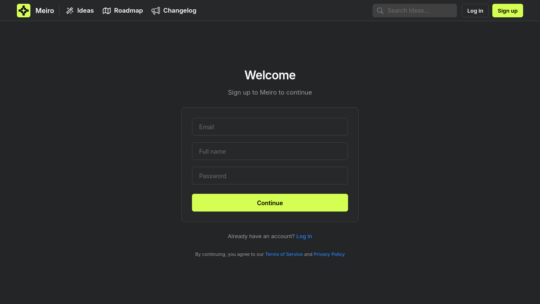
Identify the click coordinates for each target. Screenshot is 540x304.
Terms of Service (284, 254)
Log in (304, 236)
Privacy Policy (329, 254)
